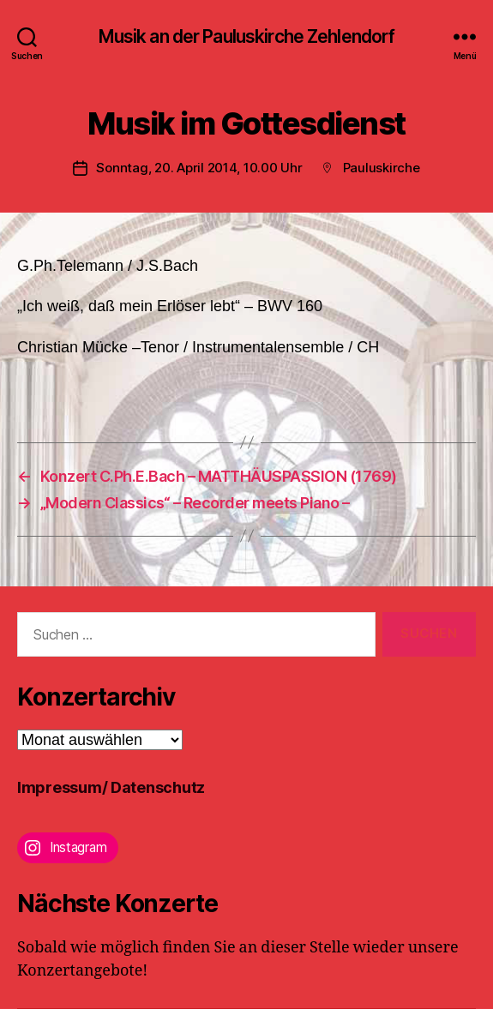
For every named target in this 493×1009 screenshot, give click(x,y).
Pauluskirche (381, 167)
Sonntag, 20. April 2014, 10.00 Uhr (199, 167)
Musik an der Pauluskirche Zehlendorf (247, 36)
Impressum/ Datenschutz (111, 787)
